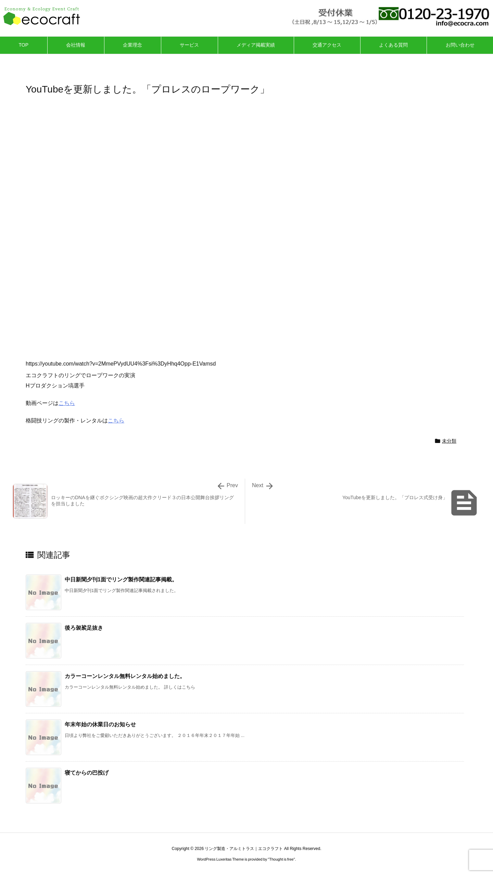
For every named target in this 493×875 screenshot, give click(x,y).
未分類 (449, 441)
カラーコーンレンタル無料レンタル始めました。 (125, 676)
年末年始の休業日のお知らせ (100, 724)
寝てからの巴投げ (87, 773)
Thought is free (281, 859)
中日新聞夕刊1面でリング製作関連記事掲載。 (121, 579)
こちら (67, 403)
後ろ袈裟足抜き (84, 628)
